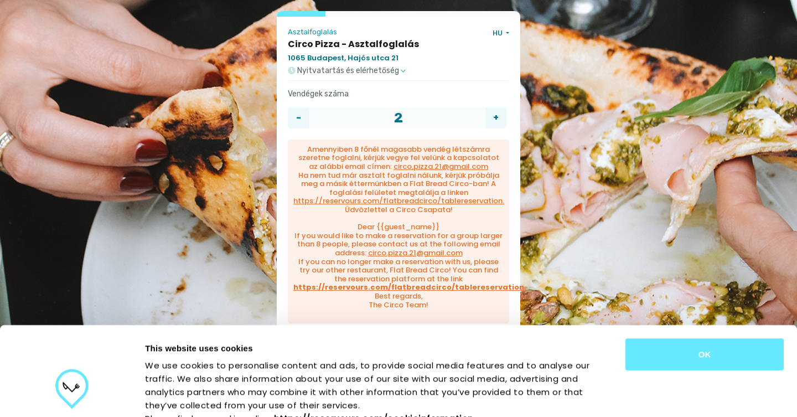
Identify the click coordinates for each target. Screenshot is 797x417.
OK (704, 286)
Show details (581, 395)
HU (498, 33)
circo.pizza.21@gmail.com (441, 166)
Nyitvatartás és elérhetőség (347, 70)
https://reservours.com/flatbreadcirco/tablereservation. (398, 200)
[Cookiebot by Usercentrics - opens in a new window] (71, 395)
